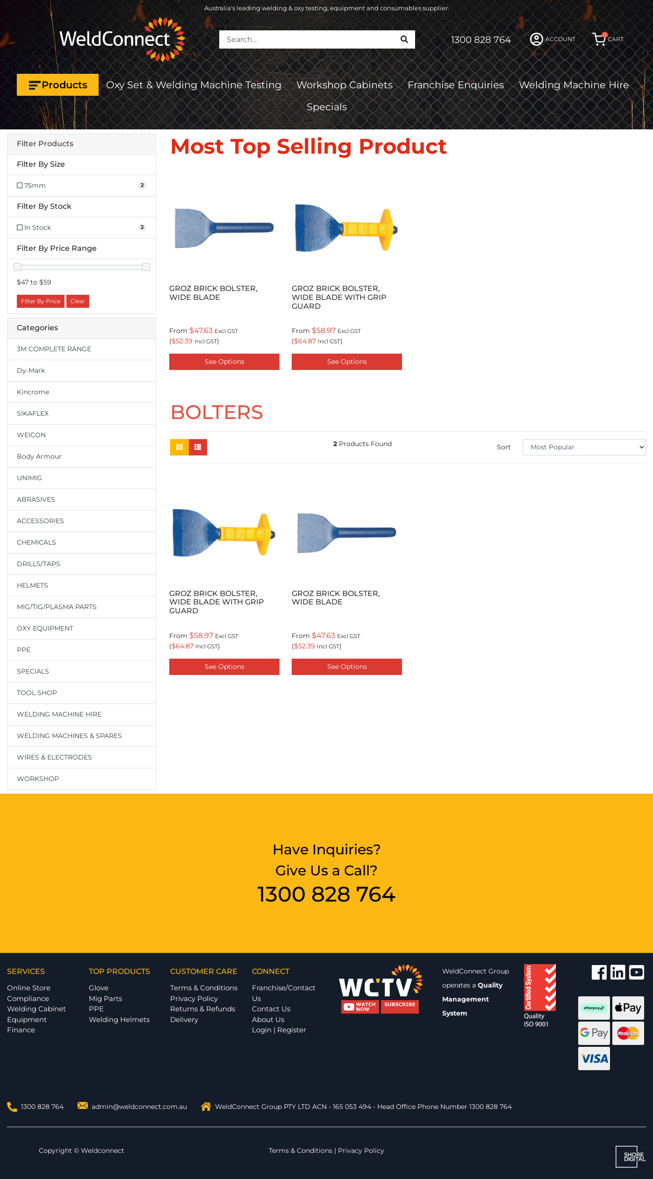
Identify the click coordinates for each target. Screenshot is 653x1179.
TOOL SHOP (37, 693)
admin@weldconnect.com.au (139, 1106)
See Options (224, 361)
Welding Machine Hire (574, 85)
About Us (268, 1019)
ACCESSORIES (40, 521)
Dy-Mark (31, 370)
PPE (23, 650)
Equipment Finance (27, 1025)
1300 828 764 (481, 39)
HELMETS (32, 585)
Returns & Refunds (202, 1008)
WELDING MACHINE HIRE (59, 714)
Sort (504, 447)
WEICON (31, 435)
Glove (98, 987)
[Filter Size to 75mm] (81, 186)
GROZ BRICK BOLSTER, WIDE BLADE (213, 293)
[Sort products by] (584, 447)
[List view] (197, 447)
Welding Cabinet (36, 1008)
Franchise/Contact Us (284, 993)
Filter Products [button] (45, 144)
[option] (224, 272)
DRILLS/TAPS (38, 564)
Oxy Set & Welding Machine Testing (193, 85)
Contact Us (271, 1008)
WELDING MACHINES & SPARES (69, 736)
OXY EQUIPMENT (45, 628)
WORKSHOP (38, 778)
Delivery (184, 1019)
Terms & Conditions (203, 987)
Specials (327, 107)
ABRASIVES (36, 499)
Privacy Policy (194, 998)
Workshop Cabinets (344, 85)
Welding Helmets (119, 1019)
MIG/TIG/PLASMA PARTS (57, 607)
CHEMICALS (36, 542)
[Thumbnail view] (179, 447)
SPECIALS (33, 671)
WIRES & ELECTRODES (54, 757)
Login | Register (279, 1029)
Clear (78, 301)
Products (57, 85)
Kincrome (33, 392)
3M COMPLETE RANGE (54, 349)
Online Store (28, 987)
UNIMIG (29, 478)
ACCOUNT (552, 39)
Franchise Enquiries (456, 85)
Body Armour (39, 456)
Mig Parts (105, 998)
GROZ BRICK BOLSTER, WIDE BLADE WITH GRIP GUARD (339, 297)
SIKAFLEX (33, 413)
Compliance (28, 998)
